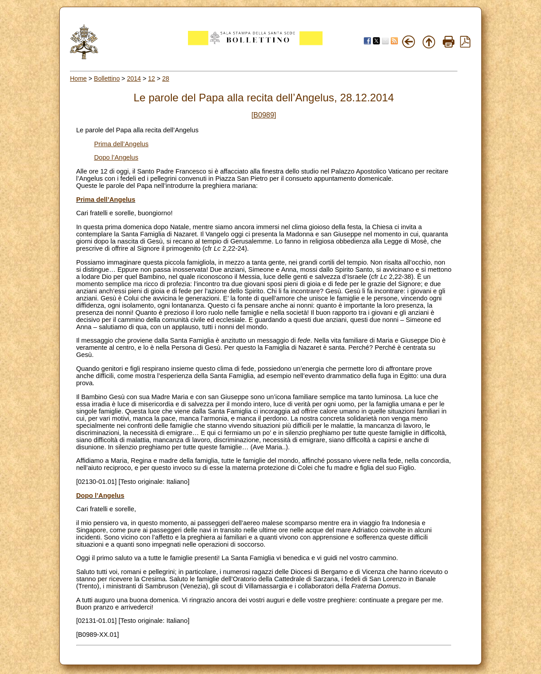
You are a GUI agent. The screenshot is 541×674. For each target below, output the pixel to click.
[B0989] (263, 115)
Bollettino (107, 78)
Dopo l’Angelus (116, 157)
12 (151, 78)
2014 (134, 78)
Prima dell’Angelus (121, 144)
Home (78, 78)
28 (166, 78)
